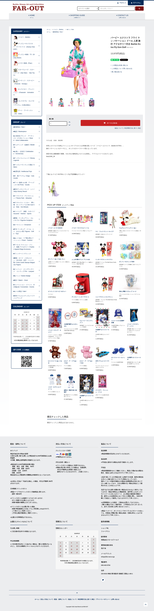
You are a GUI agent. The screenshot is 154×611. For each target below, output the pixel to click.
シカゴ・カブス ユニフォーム (54, 388)
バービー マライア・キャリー (54, 331)
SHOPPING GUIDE (77, 16)
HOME (31, 16)
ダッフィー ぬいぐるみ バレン (56, 259)
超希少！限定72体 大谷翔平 (70, 391)
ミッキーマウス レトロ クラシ (104, 259)
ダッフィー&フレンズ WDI (126, 261)
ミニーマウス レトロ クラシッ (104, 297)
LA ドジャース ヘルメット (118, 358)
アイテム (135, 3)
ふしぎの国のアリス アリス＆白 (81, 259)
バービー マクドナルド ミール (80, 228)
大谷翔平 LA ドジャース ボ (134, 358)
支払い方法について (46, 599)
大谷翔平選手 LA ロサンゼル (71, 325)
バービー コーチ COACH (55, 228)
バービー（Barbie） (58, 29)
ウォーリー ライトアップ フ (86, 321)
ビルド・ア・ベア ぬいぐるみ (70, 362)
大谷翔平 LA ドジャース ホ (102, 330)
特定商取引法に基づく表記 (132, 128)
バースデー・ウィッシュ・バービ (101, 391)
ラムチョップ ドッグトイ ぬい (127, 228)
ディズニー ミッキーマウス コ (80, 297)
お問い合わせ (115, 599)
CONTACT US (122, 16)
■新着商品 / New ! (58, 32)
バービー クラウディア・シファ (133, 325)
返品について (119, 128)
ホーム (49, 29)
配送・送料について (60, 599)
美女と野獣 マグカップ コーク (127, 291)
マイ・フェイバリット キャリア (104, 231)
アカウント (122, 3)
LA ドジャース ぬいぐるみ (55, 362)
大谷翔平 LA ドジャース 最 (86, 396)
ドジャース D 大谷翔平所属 (117, 321)
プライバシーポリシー (102, 599)
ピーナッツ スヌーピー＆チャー (57, 291)
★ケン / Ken (70, 29)
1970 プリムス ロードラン (102, 362)
